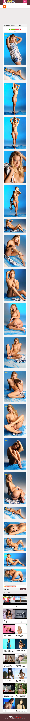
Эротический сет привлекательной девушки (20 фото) (8, 606)
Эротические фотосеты (10, 586)
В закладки (13, 31)
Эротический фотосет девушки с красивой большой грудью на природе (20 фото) (20, 681)
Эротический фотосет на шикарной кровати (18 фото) (9, 696)
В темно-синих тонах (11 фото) (9, 681)
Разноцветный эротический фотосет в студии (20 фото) (9, 651)
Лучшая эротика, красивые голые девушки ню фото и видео (15, 718)
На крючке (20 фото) (20, 650)
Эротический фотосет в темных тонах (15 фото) (21, 710)
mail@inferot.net (18, 717)
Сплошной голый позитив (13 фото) (20, 636)
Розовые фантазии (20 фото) (8, 636)
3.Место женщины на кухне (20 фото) (8, 621)
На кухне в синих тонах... (7, 710)
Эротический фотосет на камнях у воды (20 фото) (21, 696)
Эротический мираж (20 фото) (21, 606)
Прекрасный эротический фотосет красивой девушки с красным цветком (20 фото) (20, 666)
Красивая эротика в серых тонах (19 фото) (20, 621)
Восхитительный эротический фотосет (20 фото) (8, 666)
